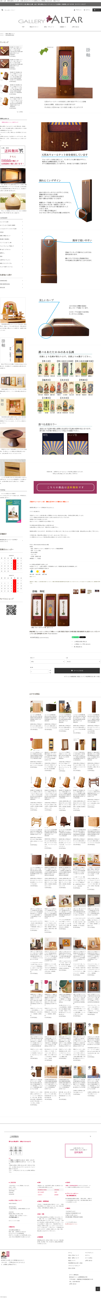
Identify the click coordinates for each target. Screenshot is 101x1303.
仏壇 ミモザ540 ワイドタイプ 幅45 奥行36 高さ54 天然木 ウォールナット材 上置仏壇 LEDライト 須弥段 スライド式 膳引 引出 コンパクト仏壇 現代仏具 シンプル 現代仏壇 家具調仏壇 (36, 1041)
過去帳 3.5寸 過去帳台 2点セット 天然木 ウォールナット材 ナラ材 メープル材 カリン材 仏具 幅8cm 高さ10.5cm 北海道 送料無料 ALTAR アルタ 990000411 (16, 76)
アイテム (96, 10)
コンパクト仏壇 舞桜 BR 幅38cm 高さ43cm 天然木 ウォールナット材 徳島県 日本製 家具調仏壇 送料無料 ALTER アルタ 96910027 (79, 832)
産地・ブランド (49, 26)
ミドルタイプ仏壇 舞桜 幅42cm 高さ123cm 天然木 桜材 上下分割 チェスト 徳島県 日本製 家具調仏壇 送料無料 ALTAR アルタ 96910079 (79, 718)
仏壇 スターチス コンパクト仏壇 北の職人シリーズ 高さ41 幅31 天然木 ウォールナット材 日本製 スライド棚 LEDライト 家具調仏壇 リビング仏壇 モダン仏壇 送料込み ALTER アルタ (51, 1041)
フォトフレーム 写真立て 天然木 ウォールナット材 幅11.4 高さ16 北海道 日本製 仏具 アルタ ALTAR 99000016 (65, 755)
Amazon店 (11, 1194)
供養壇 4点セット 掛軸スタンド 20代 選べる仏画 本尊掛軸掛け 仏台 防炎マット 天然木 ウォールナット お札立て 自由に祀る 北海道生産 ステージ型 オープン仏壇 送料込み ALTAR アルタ (36, 1000)
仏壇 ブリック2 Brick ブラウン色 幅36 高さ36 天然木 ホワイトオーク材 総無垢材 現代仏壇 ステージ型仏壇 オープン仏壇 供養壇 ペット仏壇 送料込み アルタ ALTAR (36, 913)
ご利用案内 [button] (14, 1136)
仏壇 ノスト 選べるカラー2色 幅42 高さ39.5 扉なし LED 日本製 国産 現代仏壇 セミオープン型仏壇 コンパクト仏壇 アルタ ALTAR (79, 912)
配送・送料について (73, 1258)
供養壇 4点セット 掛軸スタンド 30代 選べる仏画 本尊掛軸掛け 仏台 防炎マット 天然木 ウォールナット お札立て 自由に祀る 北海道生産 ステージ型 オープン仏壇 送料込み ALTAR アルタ (51, 1000)
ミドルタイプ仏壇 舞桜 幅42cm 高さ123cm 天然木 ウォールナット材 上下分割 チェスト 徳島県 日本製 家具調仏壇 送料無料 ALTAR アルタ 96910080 (94, 718)
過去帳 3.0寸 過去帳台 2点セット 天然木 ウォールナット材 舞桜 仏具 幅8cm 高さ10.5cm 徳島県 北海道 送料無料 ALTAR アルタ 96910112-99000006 (65, 871)
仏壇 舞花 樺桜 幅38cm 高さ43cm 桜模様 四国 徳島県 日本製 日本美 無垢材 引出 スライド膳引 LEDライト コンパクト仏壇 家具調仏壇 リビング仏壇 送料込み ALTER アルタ (51, 1084)
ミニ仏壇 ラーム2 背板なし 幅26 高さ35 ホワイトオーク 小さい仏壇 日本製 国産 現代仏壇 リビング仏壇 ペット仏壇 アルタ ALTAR (79, 870)
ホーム (1, 33)
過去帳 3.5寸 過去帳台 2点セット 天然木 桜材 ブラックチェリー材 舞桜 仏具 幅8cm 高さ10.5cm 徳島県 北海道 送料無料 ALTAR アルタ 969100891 (65, 794)
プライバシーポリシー (74, 1265)
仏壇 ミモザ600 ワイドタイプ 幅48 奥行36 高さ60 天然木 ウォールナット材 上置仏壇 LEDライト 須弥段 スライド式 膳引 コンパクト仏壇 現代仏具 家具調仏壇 (94, 998)
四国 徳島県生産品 (10, 35)
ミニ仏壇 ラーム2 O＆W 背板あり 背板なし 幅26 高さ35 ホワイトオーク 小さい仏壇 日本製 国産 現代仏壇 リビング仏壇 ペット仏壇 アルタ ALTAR (94, 871)
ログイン (88, 10)
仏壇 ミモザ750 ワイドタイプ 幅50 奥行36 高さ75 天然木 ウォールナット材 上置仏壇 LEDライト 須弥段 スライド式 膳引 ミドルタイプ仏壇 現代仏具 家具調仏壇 (79, 999)
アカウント (79, 10)
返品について (80, 676)
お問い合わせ (75, 26)
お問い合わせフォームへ (71, 1224)
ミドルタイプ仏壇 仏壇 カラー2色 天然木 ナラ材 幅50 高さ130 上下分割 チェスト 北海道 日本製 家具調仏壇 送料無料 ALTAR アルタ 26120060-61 (79, 756)
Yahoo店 (11, 1192)
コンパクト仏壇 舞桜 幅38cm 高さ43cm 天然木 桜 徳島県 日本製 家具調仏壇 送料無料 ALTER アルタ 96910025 (36, 717)
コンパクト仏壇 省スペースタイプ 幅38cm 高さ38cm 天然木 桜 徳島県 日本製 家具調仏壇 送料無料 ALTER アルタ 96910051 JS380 (36, 755)
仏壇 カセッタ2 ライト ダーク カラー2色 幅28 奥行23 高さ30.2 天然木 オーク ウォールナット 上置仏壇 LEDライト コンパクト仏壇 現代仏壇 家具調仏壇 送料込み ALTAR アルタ (51, 956)
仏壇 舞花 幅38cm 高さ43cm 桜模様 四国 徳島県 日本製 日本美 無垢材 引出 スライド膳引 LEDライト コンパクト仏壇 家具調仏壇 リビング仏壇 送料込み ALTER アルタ (65, 1084)
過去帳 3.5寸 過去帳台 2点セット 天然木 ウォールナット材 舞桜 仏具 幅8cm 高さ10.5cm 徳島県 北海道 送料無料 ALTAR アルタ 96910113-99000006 (51, 871)
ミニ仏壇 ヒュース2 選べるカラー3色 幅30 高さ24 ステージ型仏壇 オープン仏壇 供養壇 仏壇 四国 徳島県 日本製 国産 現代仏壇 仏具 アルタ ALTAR (65, 912)
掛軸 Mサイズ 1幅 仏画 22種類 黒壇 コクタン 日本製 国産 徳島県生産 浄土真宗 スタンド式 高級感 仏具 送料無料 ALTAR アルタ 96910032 (93, 756)
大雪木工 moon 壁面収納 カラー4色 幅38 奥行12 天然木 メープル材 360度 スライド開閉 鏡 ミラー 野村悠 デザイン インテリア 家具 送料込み (65, 998)
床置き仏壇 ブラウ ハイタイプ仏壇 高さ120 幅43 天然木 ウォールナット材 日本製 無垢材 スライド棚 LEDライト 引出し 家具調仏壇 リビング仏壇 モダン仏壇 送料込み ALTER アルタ (65, 1041)
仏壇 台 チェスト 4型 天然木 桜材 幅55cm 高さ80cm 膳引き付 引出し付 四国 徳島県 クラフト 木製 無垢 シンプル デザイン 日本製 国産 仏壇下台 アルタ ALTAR (94, 1040)
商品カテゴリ (34, 26)
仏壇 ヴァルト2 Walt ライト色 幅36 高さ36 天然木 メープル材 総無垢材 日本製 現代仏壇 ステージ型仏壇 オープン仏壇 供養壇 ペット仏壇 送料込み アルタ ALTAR (94, 956)
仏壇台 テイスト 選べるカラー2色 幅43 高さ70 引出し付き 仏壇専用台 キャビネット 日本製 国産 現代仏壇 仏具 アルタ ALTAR (93, 912)
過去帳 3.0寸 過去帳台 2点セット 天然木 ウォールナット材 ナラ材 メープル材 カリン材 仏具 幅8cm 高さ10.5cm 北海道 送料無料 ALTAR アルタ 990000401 (16, 88)
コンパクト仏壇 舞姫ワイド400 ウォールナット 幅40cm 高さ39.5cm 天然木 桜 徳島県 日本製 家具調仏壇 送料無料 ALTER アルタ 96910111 (36, 871)
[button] (22, 1142)
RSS (69, 1268)
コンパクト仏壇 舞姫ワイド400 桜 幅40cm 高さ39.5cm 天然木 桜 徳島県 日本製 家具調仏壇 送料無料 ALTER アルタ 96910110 (94, 832)
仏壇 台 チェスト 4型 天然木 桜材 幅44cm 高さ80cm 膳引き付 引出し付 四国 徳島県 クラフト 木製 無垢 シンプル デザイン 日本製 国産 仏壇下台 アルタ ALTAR (79, 1083)
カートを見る (88, 1258)
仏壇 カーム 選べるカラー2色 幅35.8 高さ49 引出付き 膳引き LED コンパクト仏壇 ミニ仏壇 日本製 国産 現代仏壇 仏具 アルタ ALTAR (65, 954)
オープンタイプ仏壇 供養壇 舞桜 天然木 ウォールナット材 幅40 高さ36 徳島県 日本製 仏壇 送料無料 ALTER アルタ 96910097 (65, 832)
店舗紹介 (63, 26)
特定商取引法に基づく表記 (93, 676)
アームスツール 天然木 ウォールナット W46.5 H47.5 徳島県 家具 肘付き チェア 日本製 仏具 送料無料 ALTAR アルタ (94, 793)
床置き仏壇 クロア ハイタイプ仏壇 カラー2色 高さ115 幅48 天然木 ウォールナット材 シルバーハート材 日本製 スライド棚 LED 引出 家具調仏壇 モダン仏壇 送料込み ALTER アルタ (79, 1041)
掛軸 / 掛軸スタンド (10, 33)
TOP (23, 26)
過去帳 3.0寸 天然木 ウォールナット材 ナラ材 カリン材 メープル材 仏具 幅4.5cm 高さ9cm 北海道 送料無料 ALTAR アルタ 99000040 (16, 50)
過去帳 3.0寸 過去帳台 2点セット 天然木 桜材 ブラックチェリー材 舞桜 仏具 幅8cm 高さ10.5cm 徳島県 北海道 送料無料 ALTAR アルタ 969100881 (79, 794)
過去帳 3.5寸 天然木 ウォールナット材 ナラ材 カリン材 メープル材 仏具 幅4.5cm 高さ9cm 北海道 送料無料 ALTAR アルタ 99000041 (16, 63)
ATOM (73, 1268)
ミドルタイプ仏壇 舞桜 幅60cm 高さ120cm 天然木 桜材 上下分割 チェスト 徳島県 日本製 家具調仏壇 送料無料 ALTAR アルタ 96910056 (65, 718)
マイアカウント (89, 1252)
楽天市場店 (11, 1190)
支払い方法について (73, 1255)
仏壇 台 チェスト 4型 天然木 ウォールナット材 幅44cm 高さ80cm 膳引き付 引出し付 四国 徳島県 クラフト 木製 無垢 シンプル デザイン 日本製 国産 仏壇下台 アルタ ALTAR (94, 1084)
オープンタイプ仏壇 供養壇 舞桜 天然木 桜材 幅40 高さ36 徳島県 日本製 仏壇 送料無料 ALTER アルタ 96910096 (51, 832)
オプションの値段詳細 (70, 676)
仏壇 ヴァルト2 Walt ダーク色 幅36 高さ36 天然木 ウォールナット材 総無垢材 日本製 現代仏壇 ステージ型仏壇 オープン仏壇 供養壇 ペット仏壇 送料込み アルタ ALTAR (79, 956)
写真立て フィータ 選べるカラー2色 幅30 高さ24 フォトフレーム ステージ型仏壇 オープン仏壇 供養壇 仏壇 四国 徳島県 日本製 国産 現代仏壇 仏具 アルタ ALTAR (51, 913)
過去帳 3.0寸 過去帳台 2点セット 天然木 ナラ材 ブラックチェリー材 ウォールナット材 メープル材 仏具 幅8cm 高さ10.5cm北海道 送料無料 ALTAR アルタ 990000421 (51, 795)
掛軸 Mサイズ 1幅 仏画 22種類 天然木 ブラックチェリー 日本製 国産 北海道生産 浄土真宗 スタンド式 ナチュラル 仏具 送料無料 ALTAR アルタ (51, 756)
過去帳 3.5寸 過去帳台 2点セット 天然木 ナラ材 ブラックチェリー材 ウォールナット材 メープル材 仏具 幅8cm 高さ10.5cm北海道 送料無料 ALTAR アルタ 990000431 (16, 102)
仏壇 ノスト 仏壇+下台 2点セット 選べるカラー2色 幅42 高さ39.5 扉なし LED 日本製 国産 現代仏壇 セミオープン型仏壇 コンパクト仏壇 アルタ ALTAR (36, 955)
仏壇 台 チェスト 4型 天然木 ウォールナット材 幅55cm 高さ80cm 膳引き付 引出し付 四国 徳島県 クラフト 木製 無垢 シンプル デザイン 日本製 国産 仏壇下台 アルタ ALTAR (36, 1084)
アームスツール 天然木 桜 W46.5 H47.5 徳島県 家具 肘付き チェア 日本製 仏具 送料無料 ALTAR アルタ (36, 832)
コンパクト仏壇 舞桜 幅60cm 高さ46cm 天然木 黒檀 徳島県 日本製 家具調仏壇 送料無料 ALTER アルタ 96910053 (51, 717)
